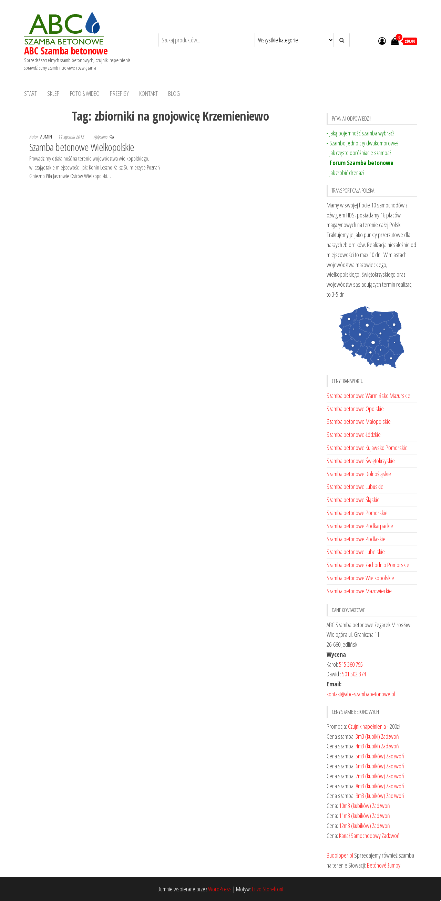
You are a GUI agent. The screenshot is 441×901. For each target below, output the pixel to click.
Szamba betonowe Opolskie (355, 409)
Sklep (53, 93)
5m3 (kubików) (370, 756)
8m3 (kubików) (370, 786)
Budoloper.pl (340, 855)
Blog (174, 93)
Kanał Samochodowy (360, 835)
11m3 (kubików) (355, 815)
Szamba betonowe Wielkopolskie (81, 147)
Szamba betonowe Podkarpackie (360, 526)
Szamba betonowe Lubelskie (356, 551)
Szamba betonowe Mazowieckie (359, 591)
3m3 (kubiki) (368, 736)
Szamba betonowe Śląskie (353, 499)
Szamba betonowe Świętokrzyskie (361, 461)
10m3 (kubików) (355, 805)
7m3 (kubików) (370, 776)
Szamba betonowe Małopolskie (359, 421)
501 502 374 (354, 674)
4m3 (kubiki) (368, 746)
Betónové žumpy (383, 865)
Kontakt (148, 93)
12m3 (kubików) (355, 825)
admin (46, 136)
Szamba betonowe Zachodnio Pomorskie (368, 565)
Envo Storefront (268, 889)
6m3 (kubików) (370, 766)
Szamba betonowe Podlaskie (356, 539)
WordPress (220, 889)
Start (30, 93)
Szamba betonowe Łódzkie (354, 434)
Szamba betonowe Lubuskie (355, 486)
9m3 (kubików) (370, 795)
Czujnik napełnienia (367, 726)
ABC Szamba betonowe (65, 50)
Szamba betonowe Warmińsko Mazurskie (368, 395)
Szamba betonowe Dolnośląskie (359, 474)
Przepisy (119, 93)
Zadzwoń (390, 736)
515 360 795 (351, 664)
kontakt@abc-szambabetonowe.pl (361, 694)
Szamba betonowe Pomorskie (357, 513)
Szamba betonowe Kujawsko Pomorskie (367, 447)
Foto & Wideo (85, 93)
